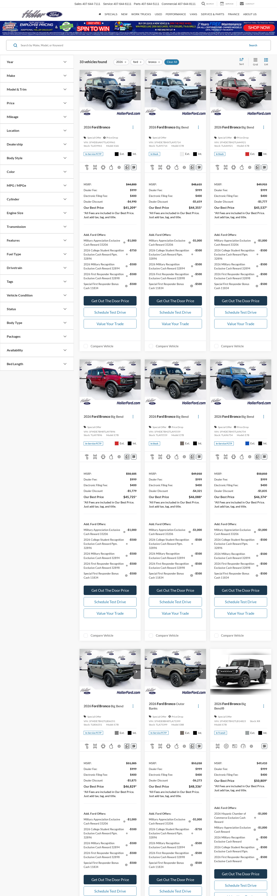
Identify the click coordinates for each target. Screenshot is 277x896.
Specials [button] (111, 14)
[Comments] (127, 167)
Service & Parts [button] (212, 14)
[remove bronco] (154, 62)
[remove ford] (137, 62)
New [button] (124, 14)
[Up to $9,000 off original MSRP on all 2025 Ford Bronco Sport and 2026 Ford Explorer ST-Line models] (138, 28)
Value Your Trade (110, 323)
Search (253, 45)
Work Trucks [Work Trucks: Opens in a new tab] (141, 14)
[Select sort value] (242, 62)
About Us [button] (250, 14)
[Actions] (133, 127)
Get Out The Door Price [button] (110, 301)
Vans (193, 14)
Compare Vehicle (102, 346)
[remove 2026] (121, 62)
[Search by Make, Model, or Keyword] (132, 45)
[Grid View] (254, 62)
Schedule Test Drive (110, 312)
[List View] (266, 62)
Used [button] (158, 14)
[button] (136, 93)
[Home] (100, 14)
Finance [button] (233, 14)
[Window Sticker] (134, 167)
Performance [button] (176, 14)
